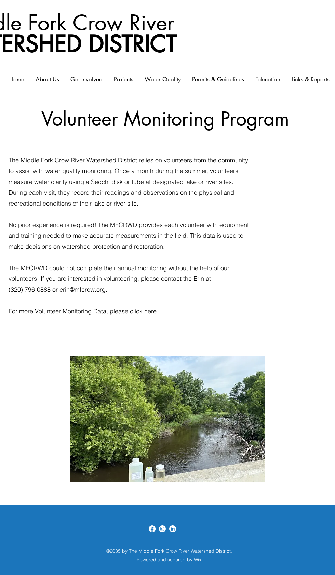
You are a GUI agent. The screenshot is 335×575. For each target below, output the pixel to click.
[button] (167, 419)
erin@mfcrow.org (82, 289)
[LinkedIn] (172, 528)
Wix (197, 560)
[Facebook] (152, 528)
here (150, 311)
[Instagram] (162, 528)
